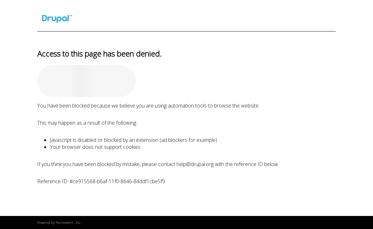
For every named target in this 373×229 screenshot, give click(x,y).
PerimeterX (64, 222)
